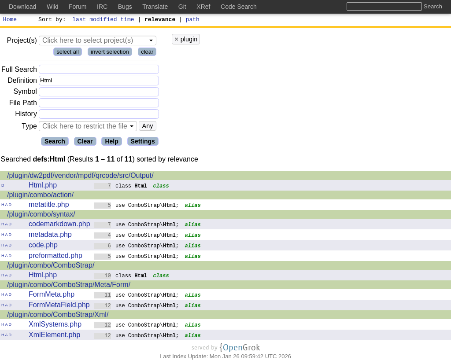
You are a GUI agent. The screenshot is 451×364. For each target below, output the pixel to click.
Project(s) (22, 41)
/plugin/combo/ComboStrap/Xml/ (57, 316)
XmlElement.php (54, 336)
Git (182, 6)
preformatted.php (55, 257)
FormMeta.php (51, 295)
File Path (23, 104)
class (121, 187)
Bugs (125, 6)
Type (29, 127)
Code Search (239, 6)
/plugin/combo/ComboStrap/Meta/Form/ (68, 286)
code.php (43, 246)
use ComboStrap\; (136, 206)
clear (147, 53)
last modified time (103, 20)
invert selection (110, 53)
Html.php (43, 186)
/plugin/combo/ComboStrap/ (50, 266)
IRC (102, 6)
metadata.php (50, 235)
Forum (77, 6)
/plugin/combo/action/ (40, 196)
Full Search (19, 70)
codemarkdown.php (59, 225)
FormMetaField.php (59, 306)
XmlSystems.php (55, 325)
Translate (155, 6)
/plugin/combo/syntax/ (41, 215)
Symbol (25, 93)
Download (22, 6)
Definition (22, 81)
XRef (203, 6)
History (26, 115)
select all (67, 53)
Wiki (52, 6)
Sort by (51, 20)
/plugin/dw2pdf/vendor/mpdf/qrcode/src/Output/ (80, 176)
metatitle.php (49, 206)
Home (10, 20)
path (193, 20)
